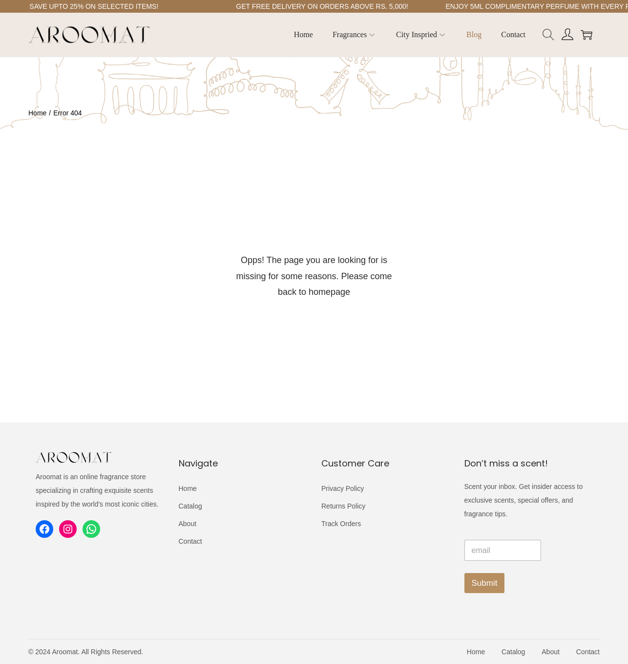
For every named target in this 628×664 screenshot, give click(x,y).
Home (37, 113)
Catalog (190, 506)
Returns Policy (343, 506)
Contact (190, 541)
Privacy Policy (342, 488)
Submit (485, 583)
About (188, 524)
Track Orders (341, 524)
